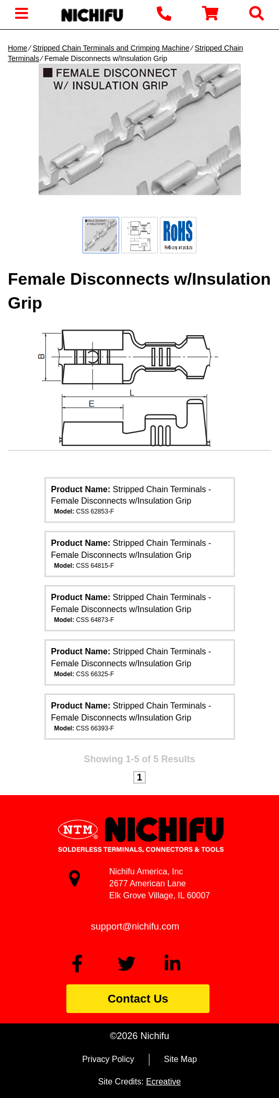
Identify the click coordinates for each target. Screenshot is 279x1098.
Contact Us (138, 998)
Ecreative (163, 1081)
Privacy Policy (108, 1059)
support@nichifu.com (135, 926)
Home (17, 48)
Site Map (180, 1059)
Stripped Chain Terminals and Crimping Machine (110, 48)
